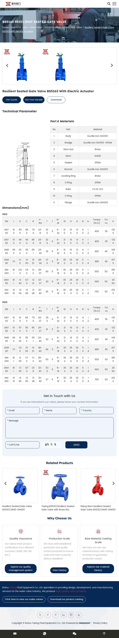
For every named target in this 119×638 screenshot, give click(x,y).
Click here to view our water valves (24, 599)
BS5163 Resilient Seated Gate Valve (63, 27)
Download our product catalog (66, 599)
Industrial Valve (19, 27)
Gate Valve (36, 27)
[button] (7, 65)
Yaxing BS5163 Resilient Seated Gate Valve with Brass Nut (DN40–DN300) (58, 509)
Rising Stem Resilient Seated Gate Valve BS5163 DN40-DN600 (98, 507)
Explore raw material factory (98, 568)
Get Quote (11, 100)
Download (56, 100)
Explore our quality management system (21, 568)
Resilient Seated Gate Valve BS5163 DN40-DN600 (17, 507)
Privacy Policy (100, 623)
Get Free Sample (34, 100)
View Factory (59, 570)
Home (5, 27)
